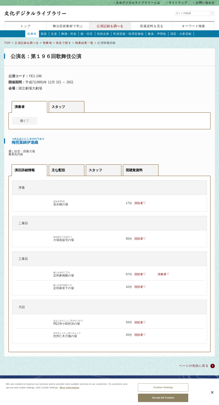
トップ (25, 26)
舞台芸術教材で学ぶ (68, 26)
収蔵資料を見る (151, 26)
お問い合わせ (205, 2)
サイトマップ (178, 2)
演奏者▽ (163, 274)
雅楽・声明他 (157, 33)
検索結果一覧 (84, 42)
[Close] (212, 395)
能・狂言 (87, 33)
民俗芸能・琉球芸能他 (128, 33)
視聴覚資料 (134, 170)
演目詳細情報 (25, 170)
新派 (44, 33)
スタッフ (58, 107)
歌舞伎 (31, 33)
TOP (7, 42)
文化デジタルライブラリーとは (138, 2)
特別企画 (103, 33)
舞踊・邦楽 (68, 33)
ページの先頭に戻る (193, 365)
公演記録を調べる (110, 26)
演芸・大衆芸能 (181, 33)
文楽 (54, 33)
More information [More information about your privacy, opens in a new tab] (69, 390)
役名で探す (63, 42)
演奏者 (20, 107)
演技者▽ (140, 203)
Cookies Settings (163, 390)
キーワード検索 (193, 26)
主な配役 (58, 170)
